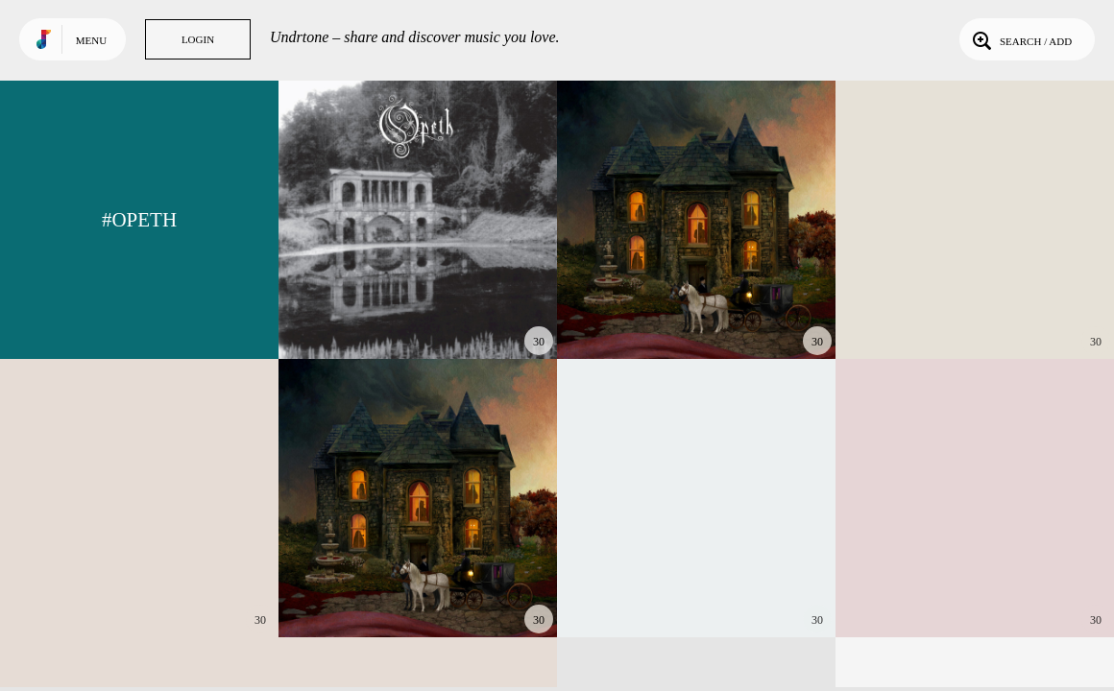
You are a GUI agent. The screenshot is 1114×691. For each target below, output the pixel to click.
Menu (91, 40)
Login (198, 39)
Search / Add (1020, 39)
